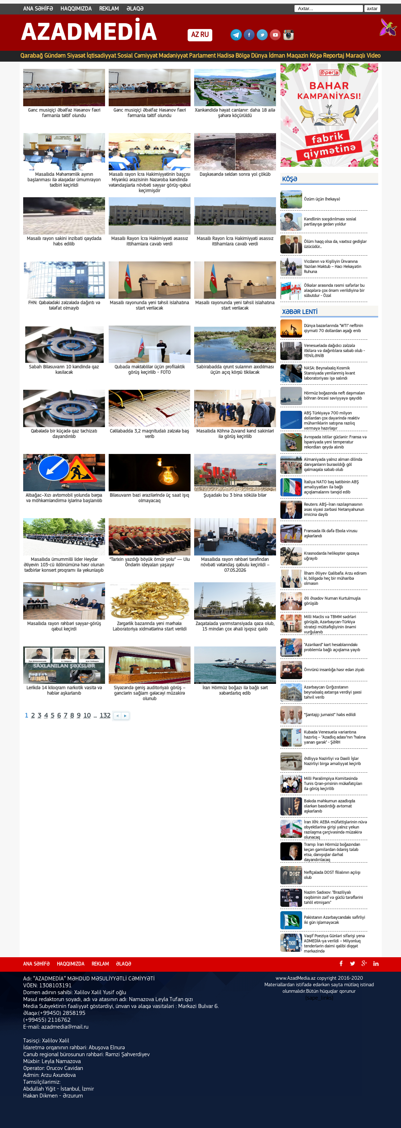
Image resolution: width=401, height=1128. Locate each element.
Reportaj (333, 56)
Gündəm (55, 56)
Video (374, 56)
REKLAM (109, 9)
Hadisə (225, 56)
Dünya (259, 56)
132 (105, 715)
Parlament (202, 56)
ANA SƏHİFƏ (38, 9)
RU (204, 35)
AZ (195, 35)
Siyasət (76, 56)
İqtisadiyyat (101, 56)
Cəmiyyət (145, 56)
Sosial (125, 56)
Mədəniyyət (173, 56)
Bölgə (242, 56)
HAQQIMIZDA (76, 9)
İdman (277, 56)
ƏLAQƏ (134, 9)
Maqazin (297, 56)
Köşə (316, 56)
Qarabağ (31, 56)
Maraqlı (355, 56)
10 (87, 715)
